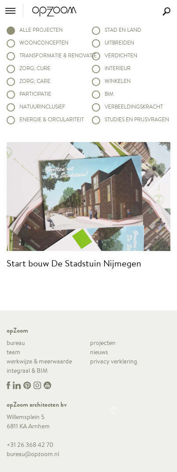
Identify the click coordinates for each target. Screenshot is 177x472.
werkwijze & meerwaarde (39, 361)
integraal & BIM (27, 371)
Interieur (118, 68)
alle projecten (41, 29)
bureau (16, 343)
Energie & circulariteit (51, 119)
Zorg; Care (34, 81)
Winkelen (118, 81)
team (13, 352)
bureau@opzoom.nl (33, 454)
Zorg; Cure (34, 68)
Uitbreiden (119, 42)
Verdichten (121, 55)
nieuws (99, 352)
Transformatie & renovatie (52, 55)
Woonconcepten (43, 42)
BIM (109, 93)
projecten (103, 343)
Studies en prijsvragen (137, 119)
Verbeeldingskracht (134, 106)
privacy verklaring (113, 361)
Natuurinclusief (42, 106)
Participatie (35, 93)
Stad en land (123, 29)
